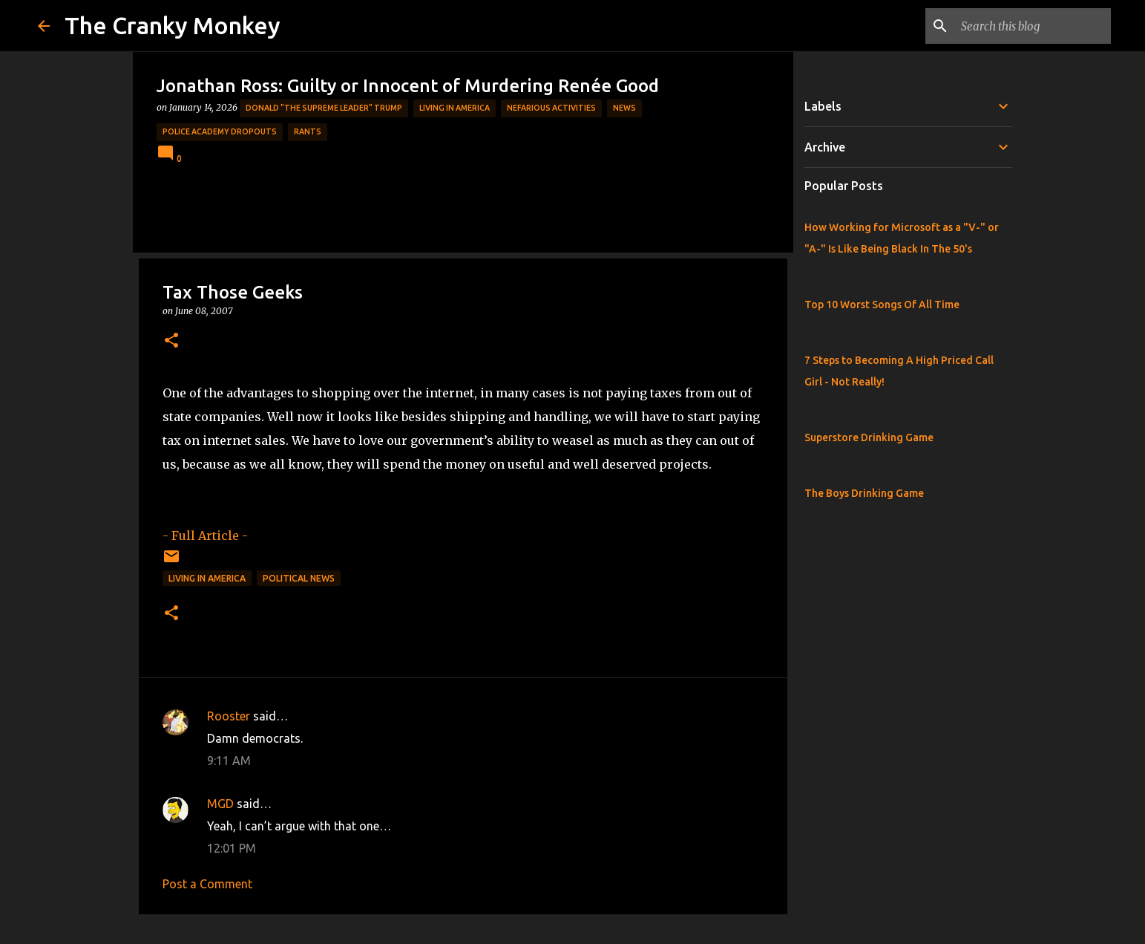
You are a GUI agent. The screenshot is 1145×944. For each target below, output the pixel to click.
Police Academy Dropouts (220, 131)
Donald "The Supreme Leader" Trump (324, 107)
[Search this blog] (1033, 26)
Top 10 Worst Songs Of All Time (881, 304)
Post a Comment (207, 884)
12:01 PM (231, 848)
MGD (220, 803)
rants (307, 131)
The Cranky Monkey (172, 25)
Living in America (454, 107)
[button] (171, 341)
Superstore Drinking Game (869, 437)
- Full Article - (205, 535)
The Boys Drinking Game (864, 493)
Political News (299, 578)
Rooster (228, 716)
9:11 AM (229, 760)
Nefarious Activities (551, 107)
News (624, 107)
